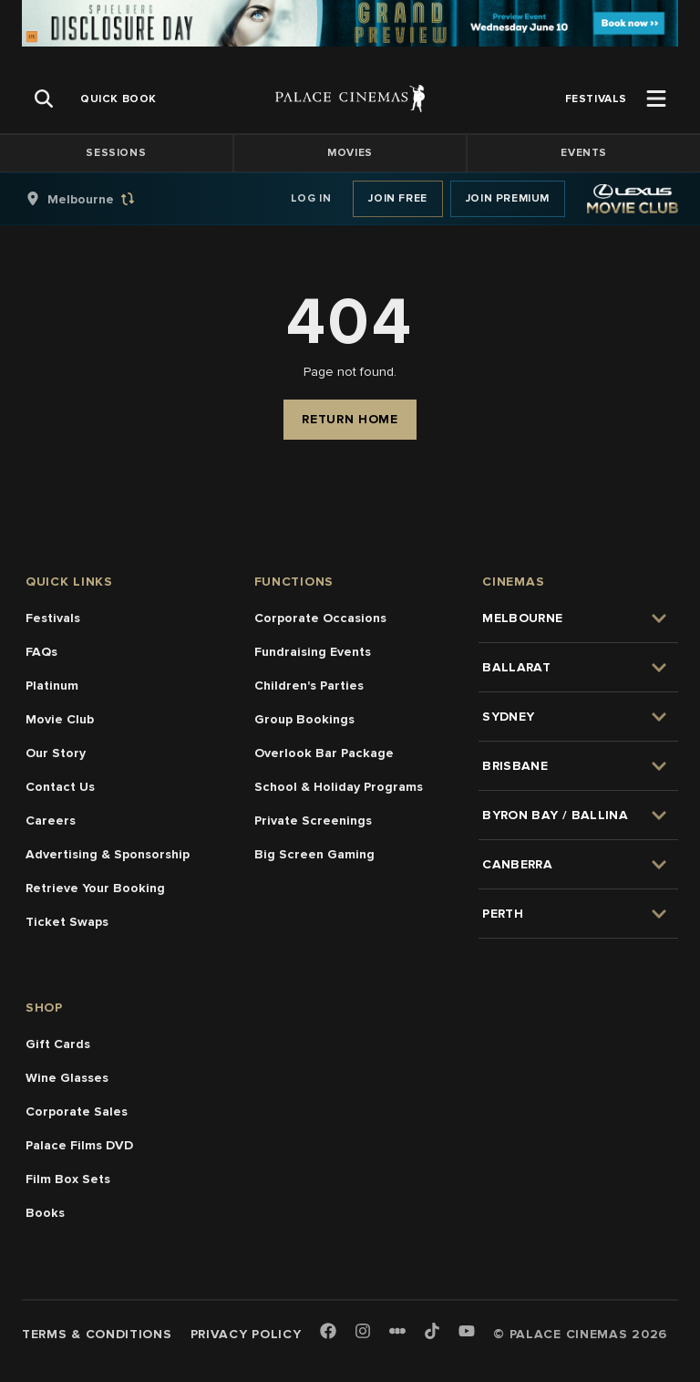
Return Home (350, 419)
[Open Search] (44, 98)
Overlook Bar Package (324, 753)
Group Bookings (304, 719)
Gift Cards (58, 1044)
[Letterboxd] (397, 1331)
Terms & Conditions (97, 1334)
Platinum (52, 685)
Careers (51, 820)
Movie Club (60, 719)
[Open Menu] (656, 98)
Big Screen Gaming (314, 854)
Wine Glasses (67, 1078)
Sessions (116, 153)
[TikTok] (432, 1331)
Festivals (53, 618)
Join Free (397, 198)
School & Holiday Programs (338, 787)
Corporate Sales (77, 1111)
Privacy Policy (246, 1334)
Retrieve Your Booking (95, 888)
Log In (311, 198)
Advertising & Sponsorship (108, 854)
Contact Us (60, 787)
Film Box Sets (68, 1179)
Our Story (56, 753)
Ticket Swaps (67, 922)
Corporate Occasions (320, 618)
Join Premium (508, 198)
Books (45, 1213)
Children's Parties (309, 685)
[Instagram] (363, 1332)
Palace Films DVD (79, 1145)
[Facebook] (328, 1332)
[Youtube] (466, 1332)
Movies (350, 153)
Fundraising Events (312, 652)
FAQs (41, 652)
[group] (99, 198)
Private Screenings (313, 820)
